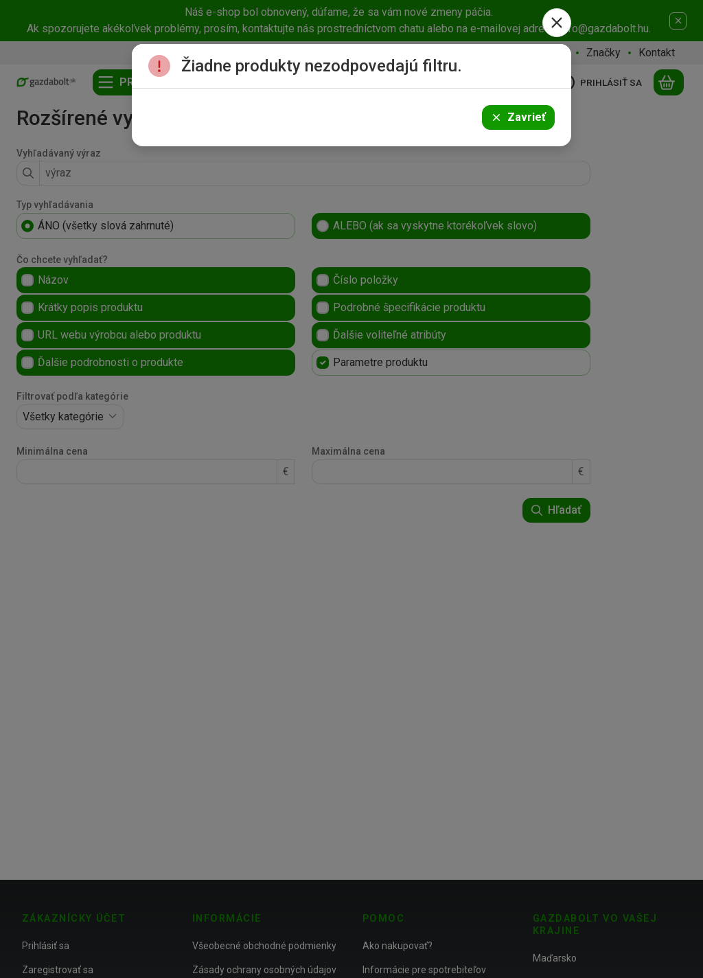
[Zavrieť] (556, 22)
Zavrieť (518, 117)
